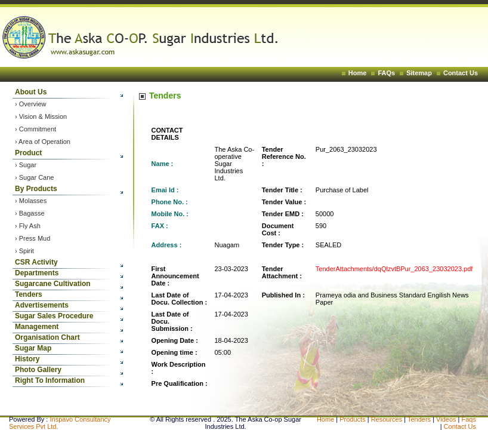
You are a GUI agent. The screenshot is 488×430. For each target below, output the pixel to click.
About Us (31, 92)
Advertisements (42, 305)
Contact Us (460, 72)
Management (36, 326)
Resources (387, 419)
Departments (36, 273)
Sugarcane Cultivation (53, 284)
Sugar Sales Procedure (54, 316)
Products (352, 419)
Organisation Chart (47, 337)
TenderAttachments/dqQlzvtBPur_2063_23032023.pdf (394, 268)
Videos (447, 419)
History (27, 359)
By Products (36, 189)
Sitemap (419, 72)
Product (28, 153)
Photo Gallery (38, 370)
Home (357, 72)
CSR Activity (36, 262)
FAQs (386, 72)
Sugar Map (33, 348)
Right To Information (50, 380)
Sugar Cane (36, 177)
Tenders (28, 294)
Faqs (469, 419)
